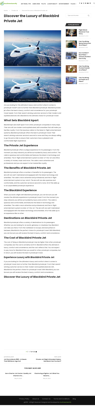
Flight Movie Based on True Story (84, 32)
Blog (74, 400)
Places (73, 4)
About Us (35, 400)
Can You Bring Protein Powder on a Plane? (84, 68)
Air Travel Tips (26, 4)
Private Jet (15, 11)
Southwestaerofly (65, 403)
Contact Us (46, 400)
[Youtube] (88, 4)
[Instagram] (83, 4)
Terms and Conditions (61, 400)
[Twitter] (81, 4)
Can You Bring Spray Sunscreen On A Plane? (85, 44)
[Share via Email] (36, 353)
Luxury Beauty (52, 4)
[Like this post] (27, 353)
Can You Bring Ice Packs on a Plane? (85, 79)
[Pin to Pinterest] (34, 353)
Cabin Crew (36, 4)
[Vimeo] (90, 4)
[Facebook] (79, 4)
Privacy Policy (24, 400)
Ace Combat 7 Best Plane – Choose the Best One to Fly (85, 56)
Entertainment (64, 4)
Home (6, 11)
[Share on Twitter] (32, 353)
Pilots (43, 4)
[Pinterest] (85, 4)
